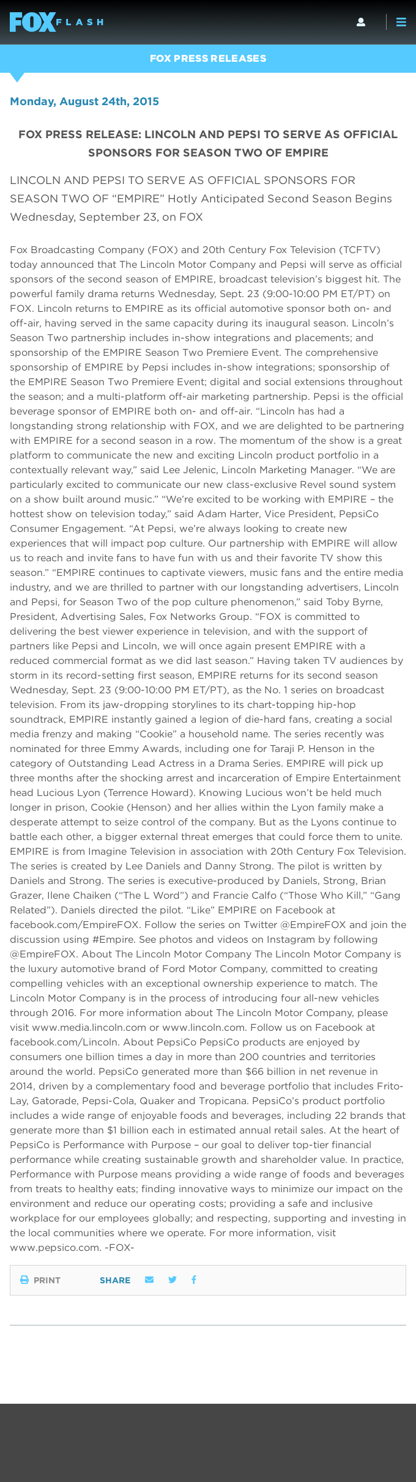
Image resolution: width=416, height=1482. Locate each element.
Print (40, 1280)
